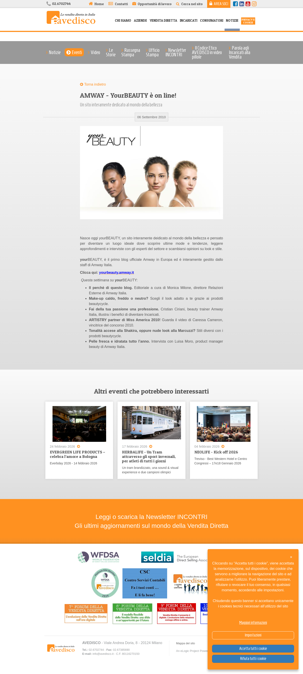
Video (95, 52)
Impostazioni (253, 635)
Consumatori (211, 20)
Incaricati (188, 20)
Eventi (77, 52)
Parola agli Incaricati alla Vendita (239, 52)
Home (99, 4)
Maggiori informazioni (253, 622)
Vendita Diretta (163, 20)
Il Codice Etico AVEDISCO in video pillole (207, 52)
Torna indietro (95, 84)
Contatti (121, 4)
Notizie (232, 20)
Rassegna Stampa (130, 52)
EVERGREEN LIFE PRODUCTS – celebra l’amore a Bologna (77, 454)
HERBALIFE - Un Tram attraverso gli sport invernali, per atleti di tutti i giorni (149, 456)
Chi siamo (123, 20)
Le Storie (111, 52)
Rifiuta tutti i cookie (253, 658)
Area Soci (221, 4)
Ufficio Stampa (153, 52)
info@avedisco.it (103, 654)
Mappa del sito (185, 643)
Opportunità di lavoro (155, 4)
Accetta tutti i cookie (253, 648)
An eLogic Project (187, 651)
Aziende (140, 20)
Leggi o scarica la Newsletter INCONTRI (151, 517)
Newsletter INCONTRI (175, 52)
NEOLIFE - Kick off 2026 (216, 452)
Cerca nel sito (192, 4)
